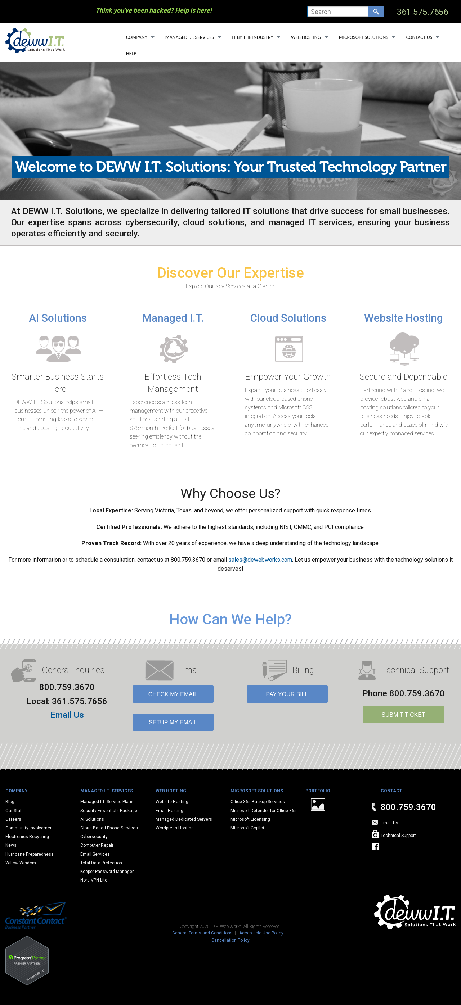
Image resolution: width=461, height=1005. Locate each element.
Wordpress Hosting (175, 827)
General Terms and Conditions (202, 933)
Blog (9, 801)
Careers (13, 819)
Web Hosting (306, 37)
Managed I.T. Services (189, 37)
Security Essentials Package (108, 810)
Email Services (95, 854)
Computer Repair (96, 845)
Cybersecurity (94, 836)
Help (131, 53)
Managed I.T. (173, 318)
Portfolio (317, 790)
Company (136, 37)
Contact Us (419, 37)
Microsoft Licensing (250, 819)
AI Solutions (58, 318)
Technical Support (398, 835)
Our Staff (14, 810)
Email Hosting (169, 810)
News (11, 845)
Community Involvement (29, 827)
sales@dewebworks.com (260, 559)
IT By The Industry (252, 37)
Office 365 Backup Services (257, 801)
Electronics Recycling (27, 836)
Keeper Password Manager (107, 871)
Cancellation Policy (230, 940)
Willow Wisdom (20, 862)
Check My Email (173, 694)
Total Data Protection (101, 862)
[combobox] (338, 11)
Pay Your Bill (287, 694)
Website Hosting (403, 318)
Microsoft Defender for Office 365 (263, 810)
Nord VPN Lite (93, 880)
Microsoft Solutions (363, 37)
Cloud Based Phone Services (109, 827)
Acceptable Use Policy (261, 933)
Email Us (67, 715)
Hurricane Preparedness (29, 854)
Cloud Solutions (288, 318)
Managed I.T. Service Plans (107, 801)
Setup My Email (173, 722)
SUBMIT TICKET (403, 715)
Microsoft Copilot (247, 827)
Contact (391, 790)
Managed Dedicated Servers (184, 819)
